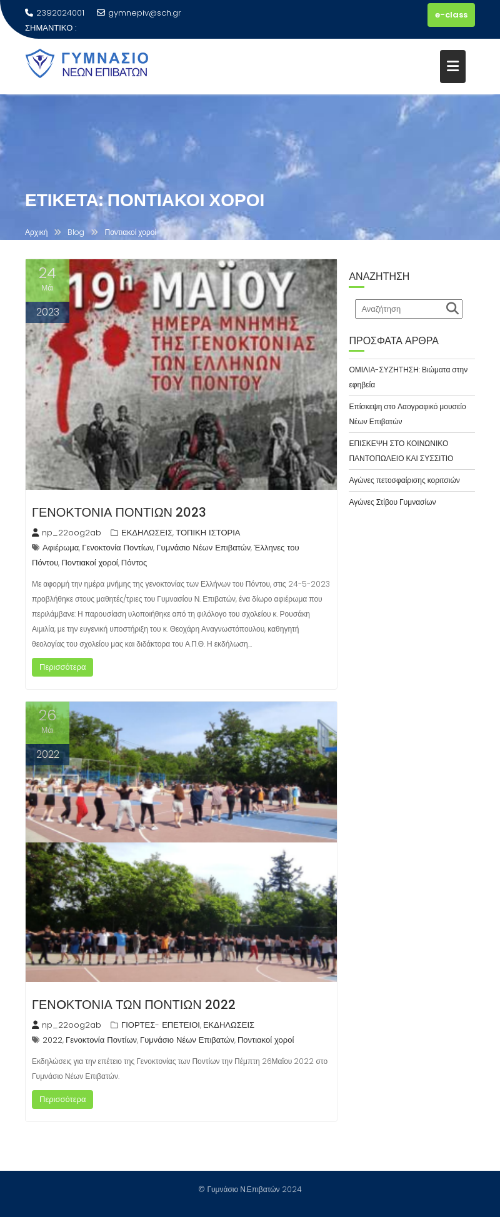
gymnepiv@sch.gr (139, 13)
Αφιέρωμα (60, 548)
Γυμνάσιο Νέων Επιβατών (203, 548)
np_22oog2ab (66, 533)
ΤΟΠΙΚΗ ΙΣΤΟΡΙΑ (208, 533)
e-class (451, 15)
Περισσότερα (62, 667)
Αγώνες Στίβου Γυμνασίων (392, 502)
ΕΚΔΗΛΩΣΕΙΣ (146, 533)
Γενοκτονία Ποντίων (117, 548)
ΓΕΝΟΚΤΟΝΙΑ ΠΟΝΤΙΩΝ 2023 (119, 512)
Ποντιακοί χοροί (89, 563)
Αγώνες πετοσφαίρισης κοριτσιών (404, 480)
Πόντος (134, 563)
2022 (52, 1040)
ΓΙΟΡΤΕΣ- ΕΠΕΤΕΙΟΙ (160, 1025)
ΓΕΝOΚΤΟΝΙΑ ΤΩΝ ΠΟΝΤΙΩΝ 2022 (134, 1004)
